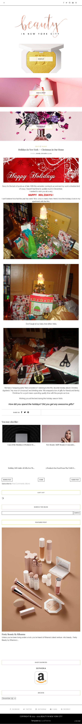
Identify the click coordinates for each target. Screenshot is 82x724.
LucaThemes (46, 721)
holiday (44, 146)
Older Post (75, 480)
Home (41, 480)
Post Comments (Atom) (21, 484)
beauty (37, 146)
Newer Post (7, 480)
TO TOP (77, 721)
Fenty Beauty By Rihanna (13, 634)
